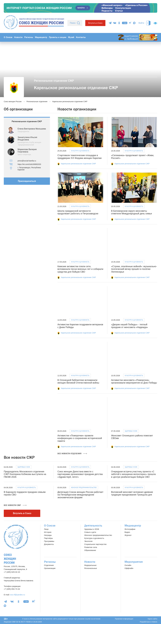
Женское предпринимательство (84, 487)
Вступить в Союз (95, 23)
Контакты (81, 37)
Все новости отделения (72, 453)
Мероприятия (134, 562)
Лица (46, 529)
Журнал (128, 535)
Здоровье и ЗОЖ (131, 431)
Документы (49, 544)
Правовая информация (124, 619)
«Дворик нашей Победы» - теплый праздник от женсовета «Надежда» (129, 326)
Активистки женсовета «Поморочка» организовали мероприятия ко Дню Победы (134, 381)
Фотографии (130, 529)
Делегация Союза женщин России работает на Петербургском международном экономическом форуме (80, 495)
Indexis (154, 622)
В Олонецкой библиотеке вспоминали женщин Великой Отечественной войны (78, 381)
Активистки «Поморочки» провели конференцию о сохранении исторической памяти (79, 438)
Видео (127, 532)
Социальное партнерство (95, 544)
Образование (90, 550)
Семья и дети (90, 532)
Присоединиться (27, 181)
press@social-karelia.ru (27, 161)
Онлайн (128, 565)
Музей (71, 37)
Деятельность (93, 525)
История (47, 532)
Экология (88, 541)
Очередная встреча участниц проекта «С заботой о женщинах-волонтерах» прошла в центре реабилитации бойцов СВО (133, 474)
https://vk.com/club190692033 (29, 164)
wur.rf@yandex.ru (17, 595)
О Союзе (8, 37)
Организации (49, 568)
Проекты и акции (57, 37)
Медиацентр (41, 37)
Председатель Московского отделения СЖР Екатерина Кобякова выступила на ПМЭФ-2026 (25, 474)
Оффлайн (129, 568)
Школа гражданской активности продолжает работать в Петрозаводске (77, 212)
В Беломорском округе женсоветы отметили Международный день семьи (131, 212)
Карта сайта (152, 619)
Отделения (49, 565)
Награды (48, 535)
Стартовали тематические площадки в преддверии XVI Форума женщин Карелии (79, 156)
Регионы (28, 37)
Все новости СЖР (15, 505)
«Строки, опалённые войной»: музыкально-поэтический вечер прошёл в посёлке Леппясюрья (134, 269)
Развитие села (90, 547)
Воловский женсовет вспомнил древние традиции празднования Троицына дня (132, 493)
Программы (49, 541)
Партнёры (48, 538)
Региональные (90, 568)
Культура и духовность (80, 151)
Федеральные (90, 565)
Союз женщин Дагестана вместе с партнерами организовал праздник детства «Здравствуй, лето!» (80, 474)
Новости (18, 37)
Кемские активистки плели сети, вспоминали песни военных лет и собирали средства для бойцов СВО (80, 269)
